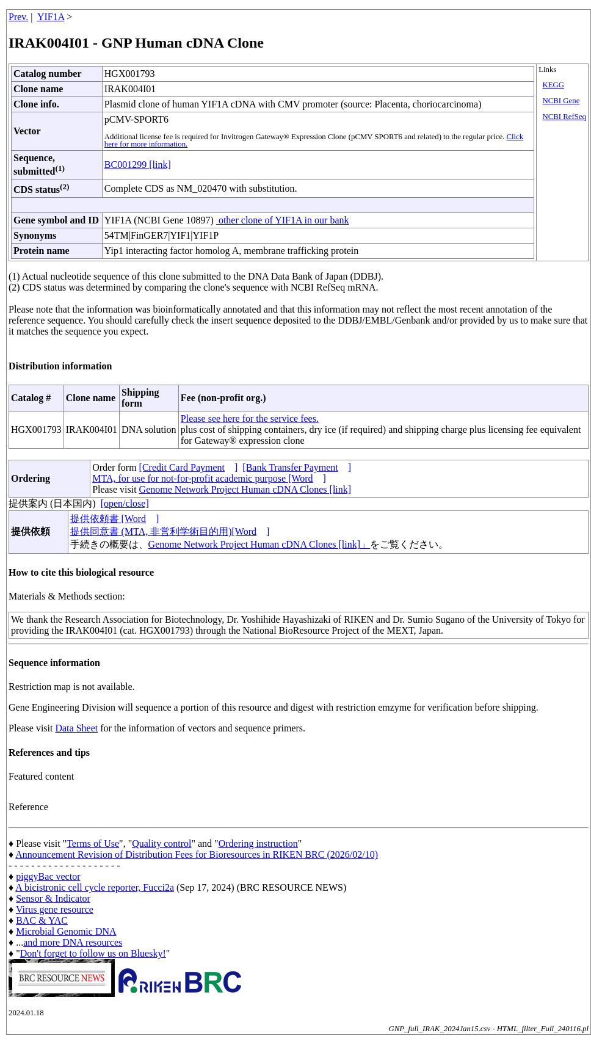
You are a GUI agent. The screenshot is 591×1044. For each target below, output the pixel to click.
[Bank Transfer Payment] (296, 467)
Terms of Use (93, 843)
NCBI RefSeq (564, 116)
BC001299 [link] (137, 164)
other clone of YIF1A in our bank (282, 220)
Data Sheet (76, 728)
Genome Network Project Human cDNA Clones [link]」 (259, 544)
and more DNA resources (72, 942)
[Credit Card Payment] (188, 467)
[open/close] (125, 503)
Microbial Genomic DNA (66, 931)
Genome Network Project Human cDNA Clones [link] (245, 489)
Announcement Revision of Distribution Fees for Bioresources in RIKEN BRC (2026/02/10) (196, 854)
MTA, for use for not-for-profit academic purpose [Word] (209, 478)
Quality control (161, 843)
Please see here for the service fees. (250, 418)
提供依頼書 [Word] (114, 518)
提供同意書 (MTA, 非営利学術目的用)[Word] (170, 531)
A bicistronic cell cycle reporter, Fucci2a (94, 887)
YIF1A (50, 17)
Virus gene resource (54, 909)
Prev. (18, 17)
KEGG (554, 85)
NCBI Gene (561, 100)
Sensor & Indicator (53, 898)
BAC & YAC (42, 920)
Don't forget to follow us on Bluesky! (93, 953)
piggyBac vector (48, 876)
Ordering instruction (258, 843)
